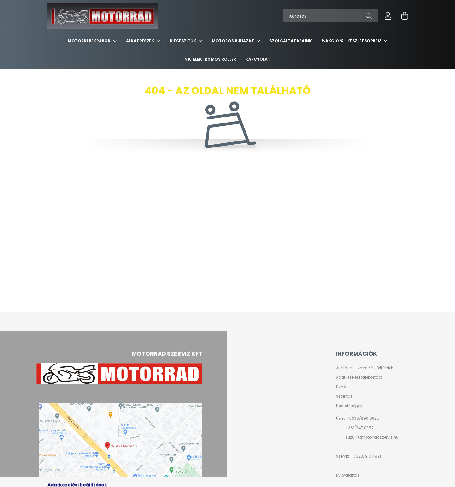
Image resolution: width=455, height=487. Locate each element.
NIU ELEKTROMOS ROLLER (210, 59)
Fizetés (342, 387)
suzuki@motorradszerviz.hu (371, 437)
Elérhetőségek (349, 406)
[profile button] (388, 15)
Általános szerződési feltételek (364, 368)
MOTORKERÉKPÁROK (90, 41)
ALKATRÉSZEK (140, 41)
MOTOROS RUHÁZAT (233, 41)
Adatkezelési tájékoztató (359, 377)
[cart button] (404, 15)
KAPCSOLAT (258, 59)
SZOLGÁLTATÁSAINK (291, 41)
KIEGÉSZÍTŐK (183, 41)
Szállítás (344, 396)
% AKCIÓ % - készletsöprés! (351, 41)
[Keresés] (330, 15)
